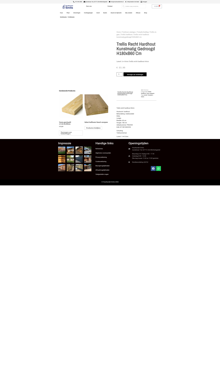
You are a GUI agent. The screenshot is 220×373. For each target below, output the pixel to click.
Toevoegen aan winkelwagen (135, 74)
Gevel (98, 13)
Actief (145, 95)
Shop (145, 13)
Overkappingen (88, 13)
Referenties (99, 149)
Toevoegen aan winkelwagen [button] (66, 133)
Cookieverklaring (100, 161)
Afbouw (138, 13)
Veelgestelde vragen (102, 174)
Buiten (105, 13)
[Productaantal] (120, 74)
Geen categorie (150, 93)
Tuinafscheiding (142, 32)
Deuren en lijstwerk (116, 13)
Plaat (68, 13)
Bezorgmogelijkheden (102, 166)
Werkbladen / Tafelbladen (67, 17)
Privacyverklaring (101, 157)
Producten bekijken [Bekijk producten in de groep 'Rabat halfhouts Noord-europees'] (93, 128)
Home (119, 32)
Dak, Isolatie (128, 13)
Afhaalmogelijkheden (102, 170)
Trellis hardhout (126, 34)
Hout (61, 13)
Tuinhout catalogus (129, 32)
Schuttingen (76, 13)
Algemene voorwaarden (103, 153)
